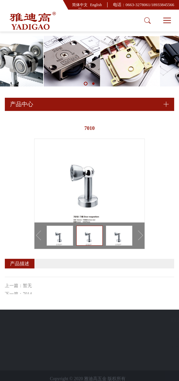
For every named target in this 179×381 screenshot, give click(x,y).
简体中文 (80, 5)
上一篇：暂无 (18, 292)
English (96, 5)
